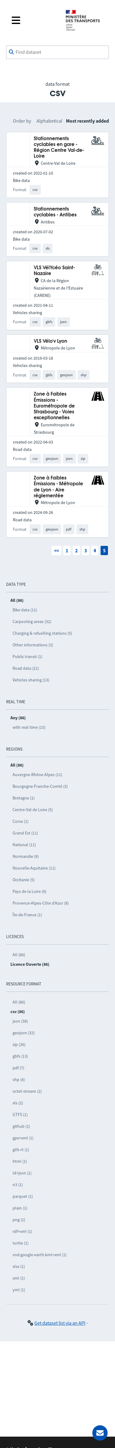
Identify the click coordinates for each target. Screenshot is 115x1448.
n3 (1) (18, 1184)
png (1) (19, 1219)
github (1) (21, 1126)
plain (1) (20, 1208)
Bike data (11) (25, 610)
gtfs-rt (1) (21, 1149)
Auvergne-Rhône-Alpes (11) (37, 774)
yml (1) (19, 1289)
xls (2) (18, 1103)
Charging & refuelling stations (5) (42, 633)
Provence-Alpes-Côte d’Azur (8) (41, 903)
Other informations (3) (33, 645)
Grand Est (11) (25, 833)
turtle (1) (21, 1243)
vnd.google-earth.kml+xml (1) (40, 1254)
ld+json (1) (22, 1173)
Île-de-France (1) (27, 914)
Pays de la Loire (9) (29, 891)
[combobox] (57, 52)
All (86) (19, 954)
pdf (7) (18, 1068)
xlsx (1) (19, 1266)
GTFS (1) (20, 1114)
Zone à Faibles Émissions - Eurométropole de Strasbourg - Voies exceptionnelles (54, 406)
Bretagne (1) (24, 798)
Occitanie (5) (24, 879)
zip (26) (19, 1044)
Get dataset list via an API (59, 1323)
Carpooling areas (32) (32, 621)
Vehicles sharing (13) (31, 680)
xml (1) (19, 1278)
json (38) (20, 1021)
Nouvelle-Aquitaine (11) (34, 868)
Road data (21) (26, 668)
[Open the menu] (33, 20)
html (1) (20, 1161)
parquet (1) (23, 1196)
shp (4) (19, 1079)
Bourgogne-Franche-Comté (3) (40, 786)
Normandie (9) (26, 856)
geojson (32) (24, 1033)
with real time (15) (29, 727)
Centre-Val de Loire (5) (33, 809)
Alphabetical (49, 121)
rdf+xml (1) (22, 1231)
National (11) (24, 844)
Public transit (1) (27, 656)
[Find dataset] (57, 52)
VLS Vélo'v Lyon (50, 341)
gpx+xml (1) (23, 1138)
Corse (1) (21, 821)
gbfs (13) (20, 1056)
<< (56, 550)
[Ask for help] (100, 1433)
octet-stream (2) (27, 1091)
